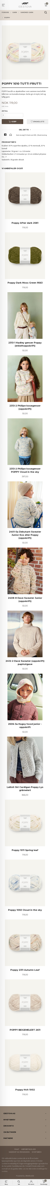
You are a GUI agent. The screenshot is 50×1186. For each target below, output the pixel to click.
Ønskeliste (37, 122)
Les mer (25, 1169)
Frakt (16, 1149)
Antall (5, 111)
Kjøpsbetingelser (28, 1149)
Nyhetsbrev (36, 1152)
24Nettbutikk (29, 1176)
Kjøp (12, 122)
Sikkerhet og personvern (19, 1152)
